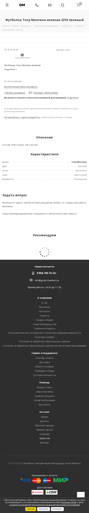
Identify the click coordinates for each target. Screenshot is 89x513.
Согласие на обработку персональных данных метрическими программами (44, 345)
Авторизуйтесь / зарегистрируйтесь (22, 117)
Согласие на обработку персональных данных (44, 341)
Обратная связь (44, 391)
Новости (44, 315)
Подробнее (73, 97)
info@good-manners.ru (47, 280)
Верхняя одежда (44, 425)
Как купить (45, 404)
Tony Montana (79, 162)
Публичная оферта (44, 328)
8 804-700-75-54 (46, 273)
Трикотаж (44, 438)
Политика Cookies (44, 337)
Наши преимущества (44, 324)
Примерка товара (44, 370)
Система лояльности (44, 375)
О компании (44, 297)
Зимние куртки (44, 429)
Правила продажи (44, 395)
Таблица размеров (14, 92)
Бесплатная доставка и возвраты (20, 86)
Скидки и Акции (44, 319)
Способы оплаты (44, 357)
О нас (44, 302)
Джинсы (44, 421)
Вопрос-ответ (44, 387)
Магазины (44, 306)
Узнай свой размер (44, 400)
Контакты (44, 311)
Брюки (44, 416)
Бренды (44, 442)
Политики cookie (68, 502)
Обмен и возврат (44, 366)
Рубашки (44, 433)
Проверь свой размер (45, 92)
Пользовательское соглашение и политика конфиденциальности (44, 332)
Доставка (44, 362)
